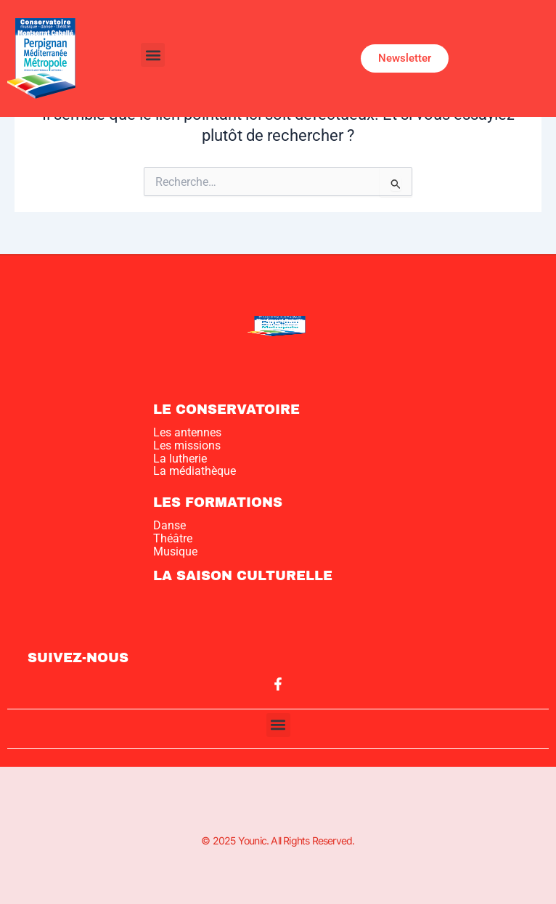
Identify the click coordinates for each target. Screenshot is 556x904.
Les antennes (187, 432)
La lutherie (180, 458)
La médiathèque (194, 471)
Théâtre (172, 538)
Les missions (187, 445)
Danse (169, 525)
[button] (153, 55)
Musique (175, 551)
